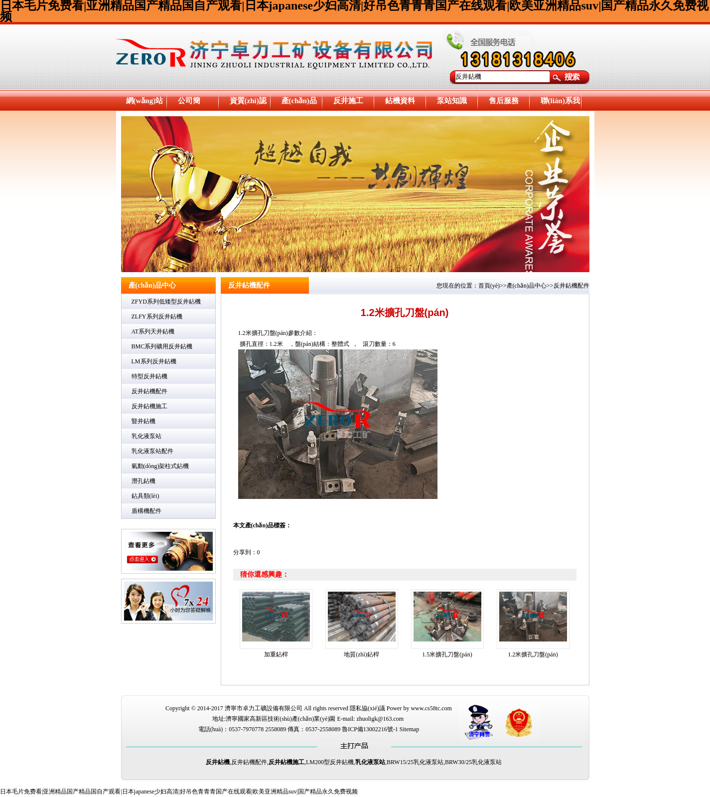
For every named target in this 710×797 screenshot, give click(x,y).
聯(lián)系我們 (560, 104)
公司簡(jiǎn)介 (190, 104)
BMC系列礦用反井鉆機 (162, 346)
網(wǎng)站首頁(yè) (144, 104)
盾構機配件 (146, 510)
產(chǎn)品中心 (299, 104)
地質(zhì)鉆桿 (361, 654)
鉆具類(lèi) (145, 495)
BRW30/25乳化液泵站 (473, 762)
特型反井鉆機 (149, 376)
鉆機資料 (400, 101)
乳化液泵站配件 (152, 451)
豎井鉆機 (143, 421)
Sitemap (409, 729)
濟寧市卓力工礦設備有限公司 (263, 708)
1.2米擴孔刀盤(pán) (533, 654)
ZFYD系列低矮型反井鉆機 (166, 301)
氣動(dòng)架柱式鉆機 (160, 466)
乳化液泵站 (146, 436)
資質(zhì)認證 (248, 104)
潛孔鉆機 (143, 481)
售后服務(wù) (504, 104)
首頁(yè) (489, 285)
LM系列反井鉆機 (154, 361)
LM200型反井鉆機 (330, 762)
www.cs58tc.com (431, 708)
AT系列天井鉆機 (153, 331)
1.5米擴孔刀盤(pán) (447, 654)
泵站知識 (452, 101)
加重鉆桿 (276, 654)
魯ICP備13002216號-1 (370, 729)
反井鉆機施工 (149, 406)
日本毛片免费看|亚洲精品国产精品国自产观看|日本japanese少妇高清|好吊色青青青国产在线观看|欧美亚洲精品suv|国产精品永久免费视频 (179, 791)
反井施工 (348, 101)
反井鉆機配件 (149, 391)
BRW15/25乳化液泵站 (415, 762)
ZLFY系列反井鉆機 (157, 316)
